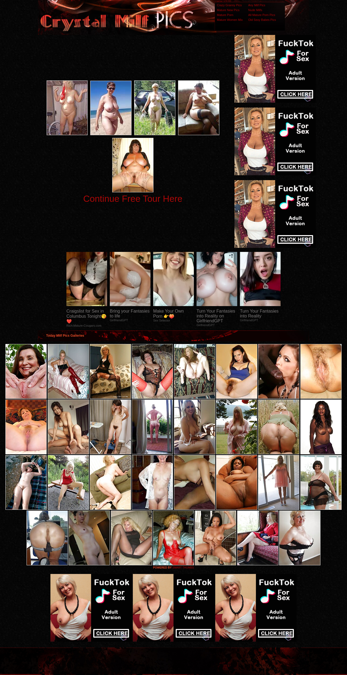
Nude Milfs (255, 10)
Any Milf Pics (256, 5)
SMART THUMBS (183, 567)
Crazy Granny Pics (229, 5)
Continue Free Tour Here (132, 199)
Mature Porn (225, 15)
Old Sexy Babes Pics (262, 19)
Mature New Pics (228, 10)
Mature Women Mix (230, 19)
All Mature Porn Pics (261, 15)
